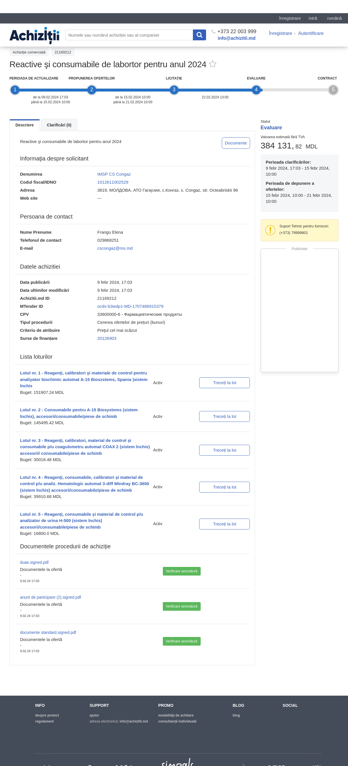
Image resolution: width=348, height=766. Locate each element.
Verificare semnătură (181, 571)
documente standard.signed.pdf (48, 632)
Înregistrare (280, 20)
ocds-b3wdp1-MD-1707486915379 (130, 306)
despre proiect (47, 715)
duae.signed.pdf (34, 562)
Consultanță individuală (177, 721)
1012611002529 (112, 182)
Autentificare (311, 20)
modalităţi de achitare (175, 715)
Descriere (24, 125)
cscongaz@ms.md (115, 248)
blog (236, 715)
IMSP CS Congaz (114, 174)
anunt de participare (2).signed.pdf (50, 597)
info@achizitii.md (237, 25)
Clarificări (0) (59, 125)
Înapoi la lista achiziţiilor (32, 39)
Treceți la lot (224, 382)
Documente (236, 142)
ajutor (94, 715)
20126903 (106, 338)
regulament (44, 721)
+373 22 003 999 (233, 18)
